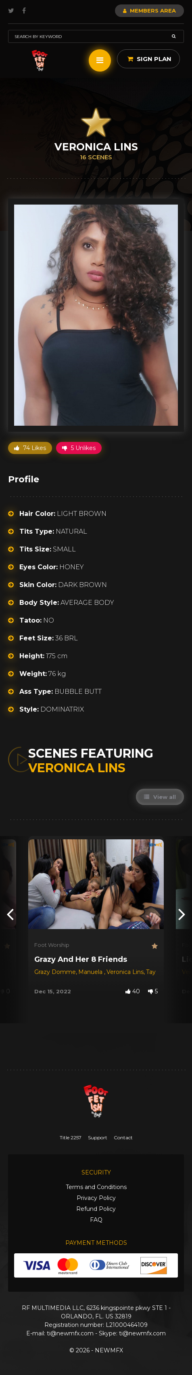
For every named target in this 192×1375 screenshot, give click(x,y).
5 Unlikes (79, 448)
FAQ (96, 1219)
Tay (151, 972)
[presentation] (10, 914)
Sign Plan (149, 59)
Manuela (91, 972)
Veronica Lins (125, 972)
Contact (123, 1137)
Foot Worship (51, 945)
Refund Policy (96, 1208)
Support (97, 1137)
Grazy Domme (55, 972)
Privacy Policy (96, 1198)
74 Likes (30, 448)
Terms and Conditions (96, 1187)
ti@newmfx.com (70, 1333)
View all (160, 797)
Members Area (149, 10)
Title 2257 (70, 1137)
